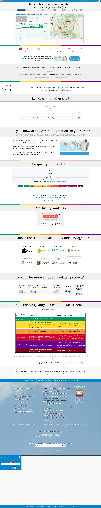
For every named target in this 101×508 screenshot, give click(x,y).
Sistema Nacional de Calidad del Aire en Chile (51, 489)
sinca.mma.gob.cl (76, 46)
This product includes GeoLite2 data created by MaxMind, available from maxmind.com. (55, 450)
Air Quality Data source (20, 461)
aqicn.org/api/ (67, 87)
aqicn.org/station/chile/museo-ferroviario (57, 178)
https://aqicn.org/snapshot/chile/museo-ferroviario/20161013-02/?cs (50, 74)
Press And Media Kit (19, 446)
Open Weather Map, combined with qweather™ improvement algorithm (55, 456)
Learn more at (74, 55)
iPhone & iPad (27, 266)
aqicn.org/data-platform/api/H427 (57, 86)
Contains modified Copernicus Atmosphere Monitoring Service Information (57, 463)
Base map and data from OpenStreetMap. (54, 471)
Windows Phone (58, 266)
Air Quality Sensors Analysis (21, 455)
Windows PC (74, 266)
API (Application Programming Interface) (24, 467)
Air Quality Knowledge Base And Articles (24, 452)
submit (63, 501)
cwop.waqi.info (46, 461)
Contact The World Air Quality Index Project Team (26, 444)
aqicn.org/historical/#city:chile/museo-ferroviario (57, 176)
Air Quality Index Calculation (21, 463)
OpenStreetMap (75, 35)
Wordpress (58, 278)
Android (42, 266)
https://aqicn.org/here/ (50, 68)
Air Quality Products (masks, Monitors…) (24, 465)
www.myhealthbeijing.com (72, 419)
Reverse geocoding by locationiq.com (53, 469)
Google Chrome (27, 278)
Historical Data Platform (20, 468)
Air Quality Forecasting (20, 464)
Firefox (42, 278)
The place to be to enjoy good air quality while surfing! (55, 474)
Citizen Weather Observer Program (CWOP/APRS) (51, 487)
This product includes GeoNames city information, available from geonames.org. (56, 453)
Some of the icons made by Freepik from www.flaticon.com (53, 467)
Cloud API (74, 278)
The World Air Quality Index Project (79, 443)
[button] (67, 19)
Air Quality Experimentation (21, 453)
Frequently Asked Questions (22, 458)
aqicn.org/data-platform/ (50, 197)
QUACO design (47, 477)
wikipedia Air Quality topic (56, 412)
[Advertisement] (50, 210)
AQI (21, 11)
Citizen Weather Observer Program (53, 459)
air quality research (19, 449)
